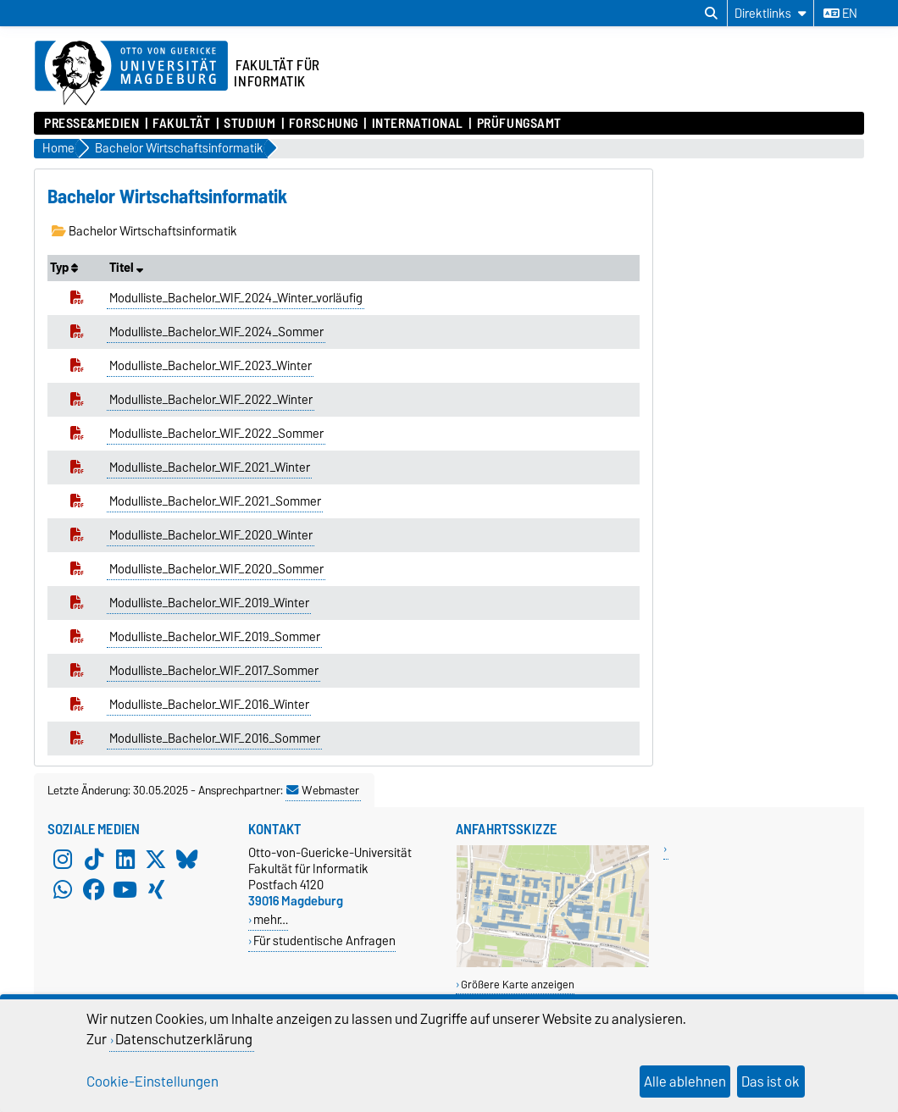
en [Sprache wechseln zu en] (840, 13)
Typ (64, 267)
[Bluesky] (187, 859)
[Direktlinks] (770, 13)
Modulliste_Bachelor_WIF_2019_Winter (209, 603)
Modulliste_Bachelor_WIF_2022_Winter (211, 400)
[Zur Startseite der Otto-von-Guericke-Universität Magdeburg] (131, 74)
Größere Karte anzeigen (517, 984)
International (417, 123)
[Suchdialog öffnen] (711, 13)
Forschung (323, 123)
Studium (249, 123)
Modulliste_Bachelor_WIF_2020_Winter (211, 535)
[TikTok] (94, 859)
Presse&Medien (91, 123)
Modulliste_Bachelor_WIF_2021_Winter (209, 467)
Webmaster (322, 790)
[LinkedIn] (125, 859)
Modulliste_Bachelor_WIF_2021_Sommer (215, 501)
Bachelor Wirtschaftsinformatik (144, 231)
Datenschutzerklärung (183, 1039)
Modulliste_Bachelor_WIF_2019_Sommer (214, 637)
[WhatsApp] (62, 890)
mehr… (270, 919)
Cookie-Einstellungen (152, 1081)
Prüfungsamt (519, 123)
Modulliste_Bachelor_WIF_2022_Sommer (216, 433)
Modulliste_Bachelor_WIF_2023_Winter (210, 366)
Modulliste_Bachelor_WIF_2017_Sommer (214, 671)
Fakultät (181, 123)
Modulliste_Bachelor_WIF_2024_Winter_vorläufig (236, 298)
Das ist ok (770, 1081)
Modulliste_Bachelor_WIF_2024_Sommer (216, 332)
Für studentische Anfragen (324, 940)
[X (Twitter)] (156, 859)
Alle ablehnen (685, 1081)
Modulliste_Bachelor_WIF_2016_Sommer (214, 738)
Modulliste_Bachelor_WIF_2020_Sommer (216, 569)
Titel (126, 267)
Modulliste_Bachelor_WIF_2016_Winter (209, 704)
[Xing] (156, 890)
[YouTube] (125, 890)
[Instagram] (62, 859)
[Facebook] (94, 890)
